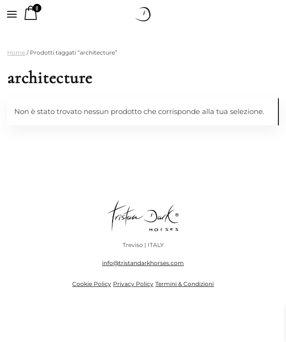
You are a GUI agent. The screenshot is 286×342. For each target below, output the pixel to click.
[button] (12, 14)
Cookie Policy (91, 283)
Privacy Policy (133, 283)
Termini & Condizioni (184, 283)
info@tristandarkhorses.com (143, 262)
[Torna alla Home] (143, 14)
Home (16, 52)
